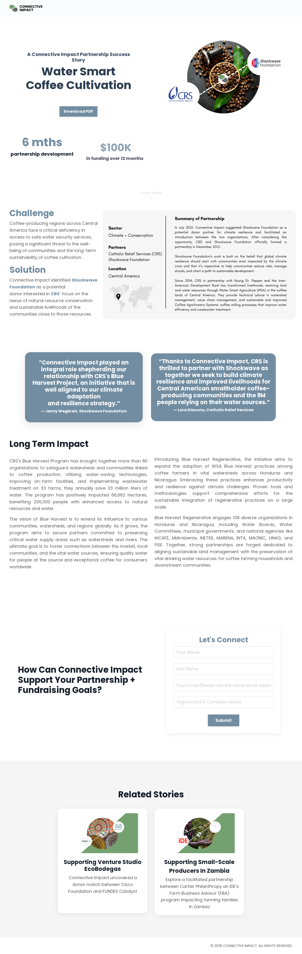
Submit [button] (223, 720)
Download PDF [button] (78, 111)
